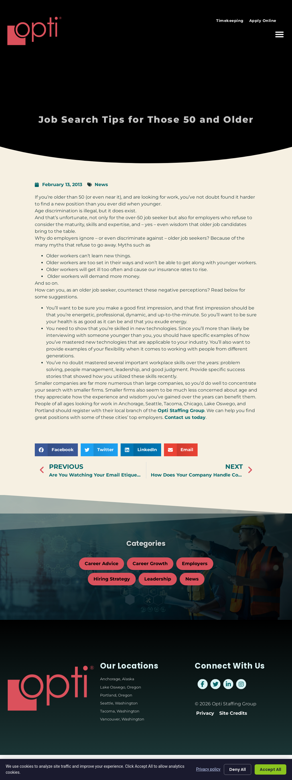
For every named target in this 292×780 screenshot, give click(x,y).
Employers (195, 563)
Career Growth (150, 563)
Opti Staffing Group (181, 410)
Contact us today (185, 417)
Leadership (157, 579)
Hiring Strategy (112, 579)
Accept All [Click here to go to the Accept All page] (270, 769)
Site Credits (233, 713)
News (101, 184)
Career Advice (101, 563)
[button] (279, 29)
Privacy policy (208, 769)
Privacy (205, 713)
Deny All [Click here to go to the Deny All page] (237, 769)
